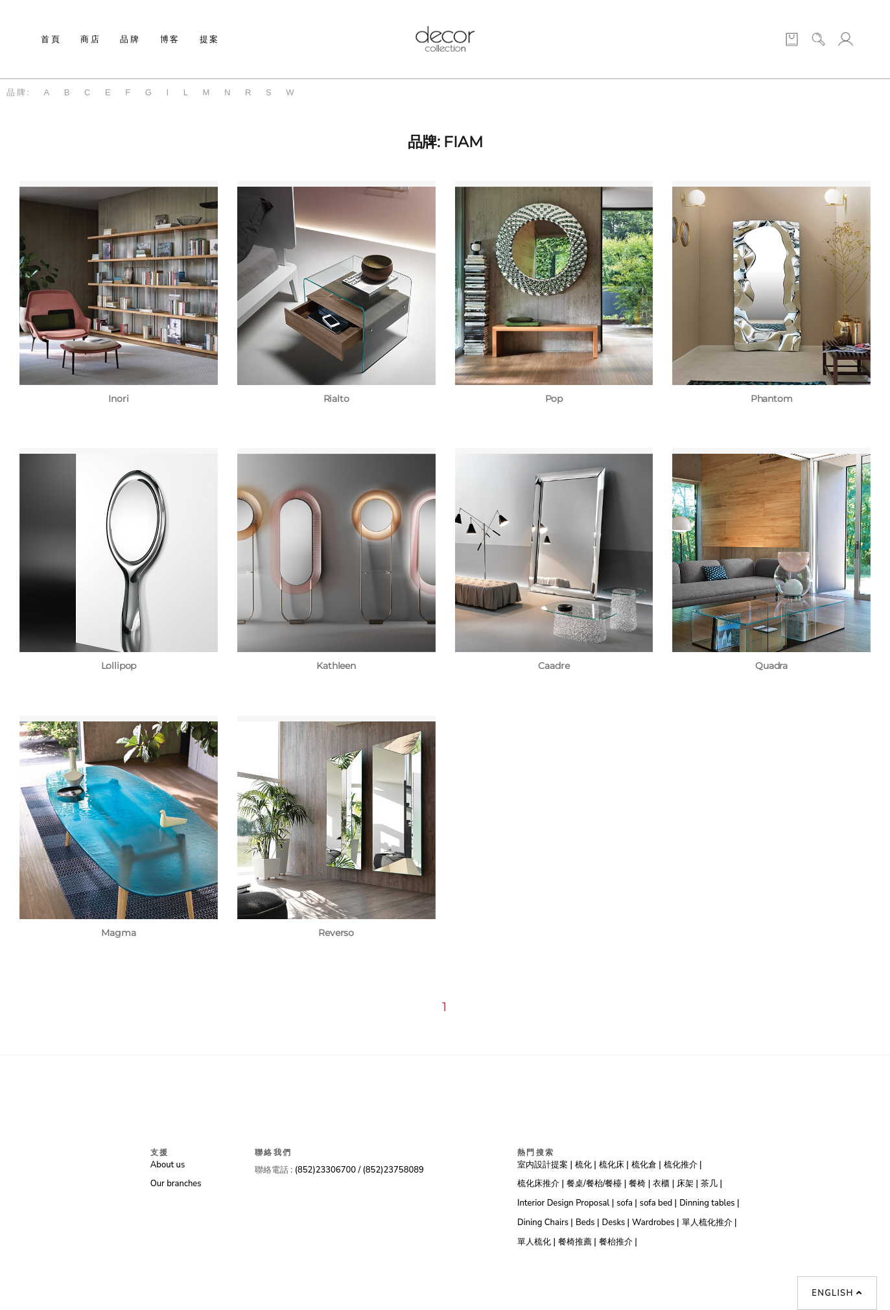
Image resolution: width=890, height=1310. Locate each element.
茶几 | (711, 1183)
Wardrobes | (655, 1222)
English (837, 1293)
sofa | (626, 1203)
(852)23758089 (395, 1170)
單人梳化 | (536, 1242)
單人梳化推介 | (709, 1222)
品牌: (18, 92)
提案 (210, 39)
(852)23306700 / (329, 1170)
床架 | (687, 1183)
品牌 (130, 39)
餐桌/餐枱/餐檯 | (596, 1183)
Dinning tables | (709, 1203)
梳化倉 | (646, 1165)
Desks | (616, 1222)
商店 (90, 39)
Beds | (588, 1222)
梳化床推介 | (540, 1183)
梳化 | (585, 1165)
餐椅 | (639, 1183)
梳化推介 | (683, 1165)
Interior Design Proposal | (565, 1203)
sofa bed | (658, 1203)
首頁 (51, 39)
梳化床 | (614, 1165)
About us (167, 1165)
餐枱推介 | (618, 1242)
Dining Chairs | (545, 1222)
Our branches (176, 1183)
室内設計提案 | (544, 1165)
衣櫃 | (663, 1183)
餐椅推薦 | (577, 1242)
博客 (170, 39)
